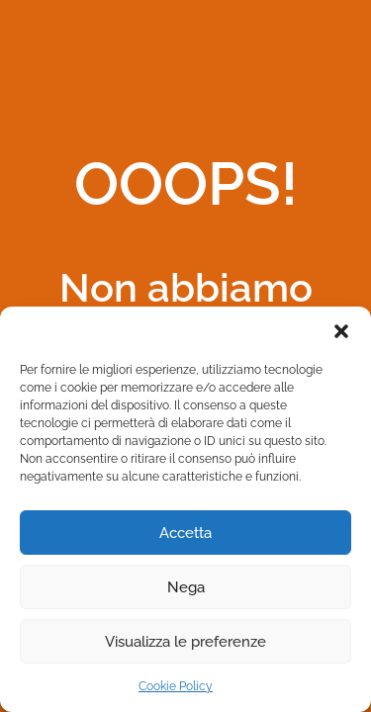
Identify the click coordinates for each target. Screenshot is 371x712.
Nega (186, 587)
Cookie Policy (176, 686)
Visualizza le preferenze (185, 642)
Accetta (185, 533)
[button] (341, 331)
